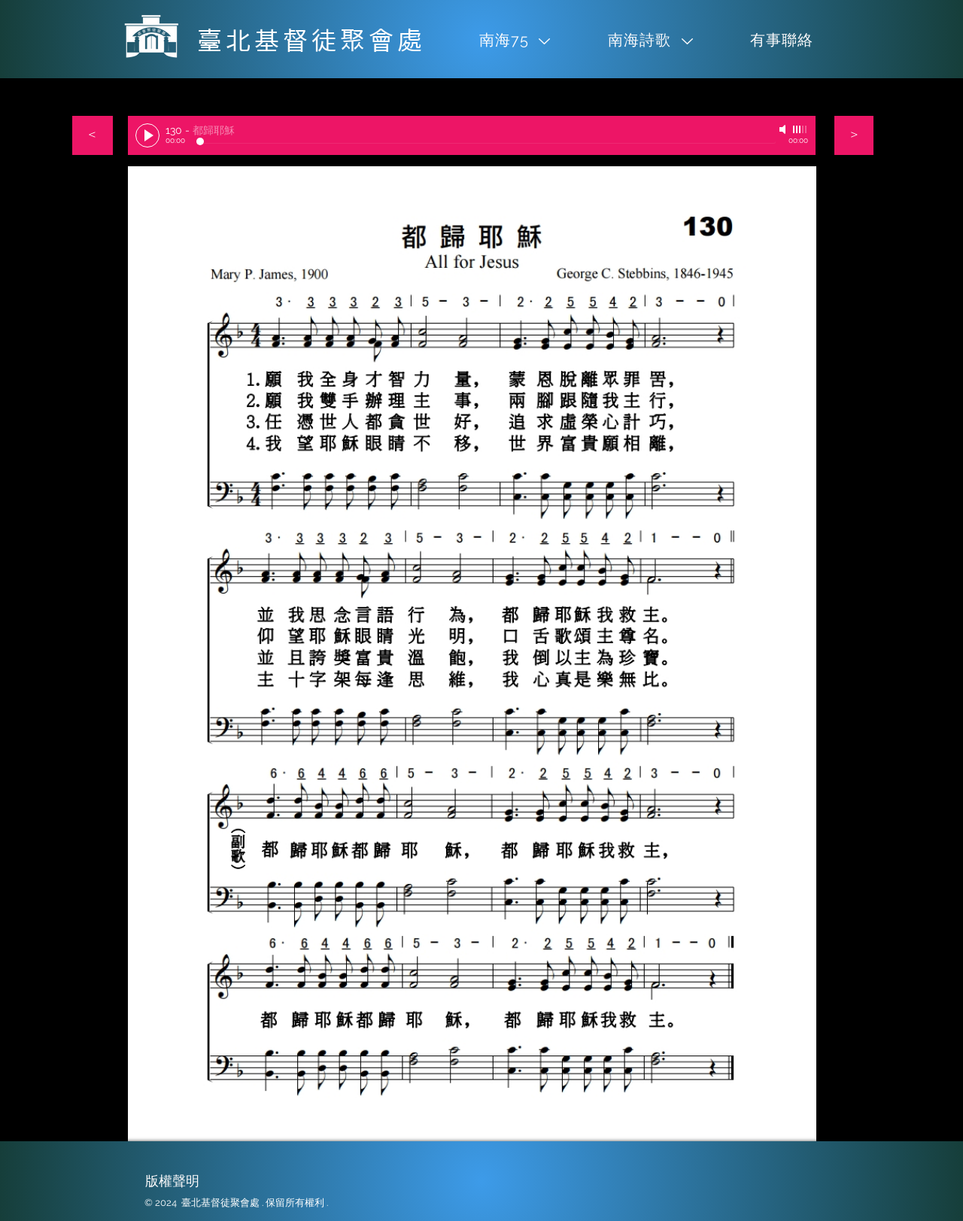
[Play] (147, 135)
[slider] (800, 129)
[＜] (92, 135)
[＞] (853, 135)
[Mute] (783, 129)
